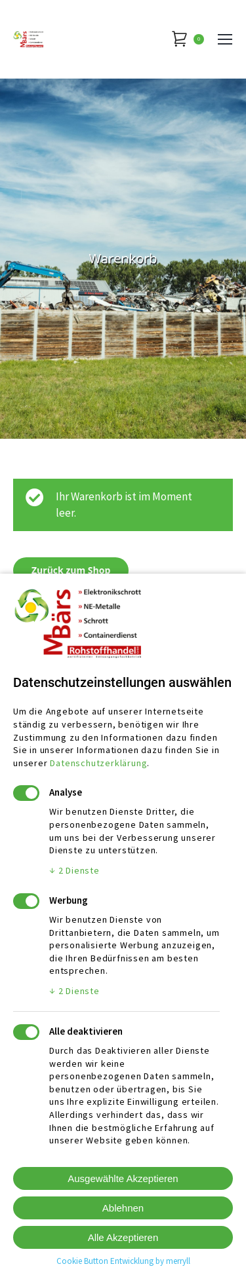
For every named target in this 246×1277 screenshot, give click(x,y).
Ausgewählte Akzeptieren (123, 1178)
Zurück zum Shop (70, 570)
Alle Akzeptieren (123, 1237)
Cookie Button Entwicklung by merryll (123, 1261)
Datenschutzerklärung (98, 763)
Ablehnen (123, 1207)
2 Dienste (74, 870)
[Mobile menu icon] (225, 39)
